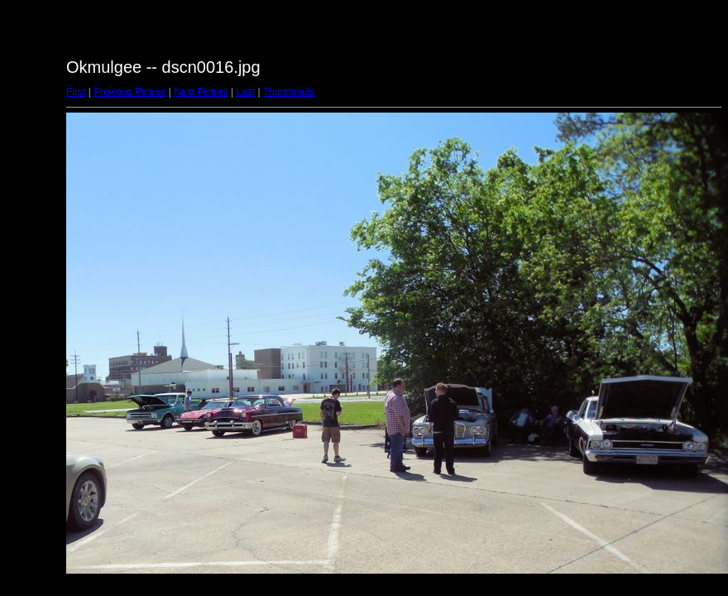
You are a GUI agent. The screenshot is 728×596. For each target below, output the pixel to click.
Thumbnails (288, 92)
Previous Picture (129, 92)
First (75, 92)
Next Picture (201, 92)
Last (245, 92)
